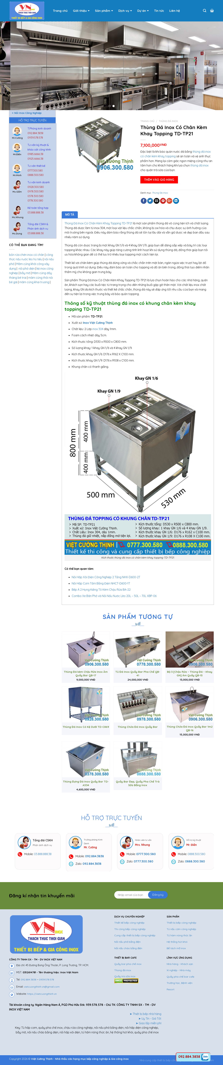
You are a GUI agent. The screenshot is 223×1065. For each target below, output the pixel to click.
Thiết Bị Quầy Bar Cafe (27, 426)
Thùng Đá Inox (23, 433)
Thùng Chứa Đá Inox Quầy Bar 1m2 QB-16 (190, 728)
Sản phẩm (104, 10)
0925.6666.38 (35, 158)
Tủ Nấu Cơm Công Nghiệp (29, 466)
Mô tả (69, 214)
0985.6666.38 (35, 154)
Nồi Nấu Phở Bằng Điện (27, 393)
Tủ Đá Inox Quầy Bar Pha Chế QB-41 (137, 673)
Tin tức (159, 11)
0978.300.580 (36, 191)
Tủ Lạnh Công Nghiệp (26, 459)
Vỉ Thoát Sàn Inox (24, 486)
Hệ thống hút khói (24, 354)
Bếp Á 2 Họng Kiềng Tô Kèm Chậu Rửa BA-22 (101, 589)
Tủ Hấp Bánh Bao (24, 446)
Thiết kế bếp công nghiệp (129, 925)
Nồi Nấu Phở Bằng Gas (27, 400)
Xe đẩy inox (20, 493)
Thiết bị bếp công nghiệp (181, 925)
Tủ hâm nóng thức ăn (179, 937)
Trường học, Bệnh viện (179, 985)
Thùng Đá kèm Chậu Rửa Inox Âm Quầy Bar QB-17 (86, 673)
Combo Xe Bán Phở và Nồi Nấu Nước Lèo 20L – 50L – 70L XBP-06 (114, 596)
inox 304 (97, 329)
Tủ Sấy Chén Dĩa (23, 479)
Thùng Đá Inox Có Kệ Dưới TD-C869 (86, 727)
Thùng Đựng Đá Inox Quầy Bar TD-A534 (86, 783)
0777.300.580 (35, 170)
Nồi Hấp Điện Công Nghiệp (29, 367)
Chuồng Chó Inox (24, 347)
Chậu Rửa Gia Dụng (25, 340)
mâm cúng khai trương (34, 282)
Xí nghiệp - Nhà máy (179, 972)
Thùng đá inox (122, 972)
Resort (170, 991)
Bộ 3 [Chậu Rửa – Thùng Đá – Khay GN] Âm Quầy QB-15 (189, 673)
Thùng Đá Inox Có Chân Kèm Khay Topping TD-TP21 (98, 223)
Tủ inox (17, 453)
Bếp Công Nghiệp (24, 314)
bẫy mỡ (25, 273)
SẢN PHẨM (173, 918)
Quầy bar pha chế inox (127, 966)
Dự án (143, 10)
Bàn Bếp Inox (21, 301)
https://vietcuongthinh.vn (42, 996)
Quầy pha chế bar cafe (180, 978)
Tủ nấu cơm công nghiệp (181, 931)
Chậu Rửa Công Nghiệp (27, 334)
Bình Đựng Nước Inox (26, 327)
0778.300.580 (35, 200)
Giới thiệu (81, 10)
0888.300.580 (36, 175)
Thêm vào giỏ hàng (159, 179)
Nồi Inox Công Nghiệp (26, 380)
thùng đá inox (199, 165)
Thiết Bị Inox (21, 413)
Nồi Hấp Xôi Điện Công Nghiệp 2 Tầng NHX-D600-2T (106, 577)
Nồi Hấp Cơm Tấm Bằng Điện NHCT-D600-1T (101, 583)
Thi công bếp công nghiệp (130, 931)
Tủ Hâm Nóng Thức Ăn (27, 440)
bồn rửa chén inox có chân (26, 255)
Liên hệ (174, 11)
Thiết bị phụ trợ (22, 420)
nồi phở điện (27, 268)
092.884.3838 (35, 133)
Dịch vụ (125, 10)
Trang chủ (60, 11)
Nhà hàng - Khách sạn (180, 966)
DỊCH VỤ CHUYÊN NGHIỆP (129, 918)
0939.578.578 (35, 137)
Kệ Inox (17, 360)
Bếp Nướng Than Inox (26, 321)
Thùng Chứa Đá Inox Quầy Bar (138, 727)
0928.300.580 (36, 187)
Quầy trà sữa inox (124, 978)
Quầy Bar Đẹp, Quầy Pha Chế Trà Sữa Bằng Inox (138, 783)
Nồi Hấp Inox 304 (24, 373)
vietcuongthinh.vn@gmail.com (42, 989)
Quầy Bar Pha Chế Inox (27, 407)
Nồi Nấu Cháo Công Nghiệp (30, 387)
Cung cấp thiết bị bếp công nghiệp (134, 937)
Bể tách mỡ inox (23, 307)
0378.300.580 (35, 196)
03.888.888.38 (36, 212)
